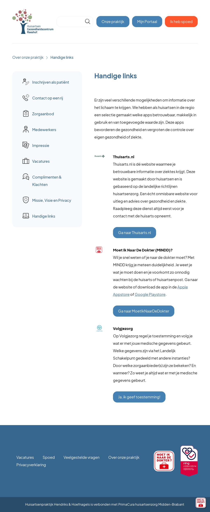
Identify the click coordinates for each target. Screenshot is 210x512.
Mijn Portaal (147, 21)
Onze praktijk (113, 21)
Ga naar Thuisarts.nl (134, 232)
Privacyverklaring (31, 464)
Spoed (49, 457)
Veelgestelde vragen (81, 457)
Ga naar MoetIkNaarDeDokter (143, 311)
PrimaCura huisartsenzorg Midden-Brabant (151, 504)
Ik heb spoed (181, 21)
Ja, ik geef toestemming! (139, 396)
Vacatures (25, 457)
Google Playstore (150, 294)
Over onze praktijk (27, 57)
